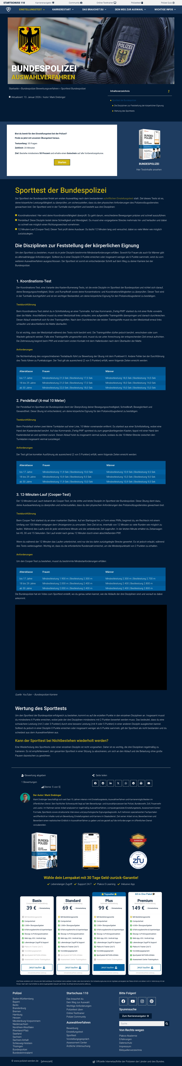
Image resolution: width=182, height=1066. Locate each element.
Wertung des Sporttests (124, 111)
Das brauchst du (94, 9)
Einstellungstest (32, 9)
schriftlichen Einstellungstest (118, 198)
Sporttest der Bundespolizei (124, 100)
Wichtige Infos (165, 9)
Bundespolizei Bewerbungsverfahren (40, 88)
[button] (168, 91)
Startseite (14, 88)
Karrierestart (63, 9)
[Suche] (166, 1023)
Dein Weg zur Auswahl (130, 9)
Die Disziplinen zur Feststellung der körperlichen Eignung (139, 105)
